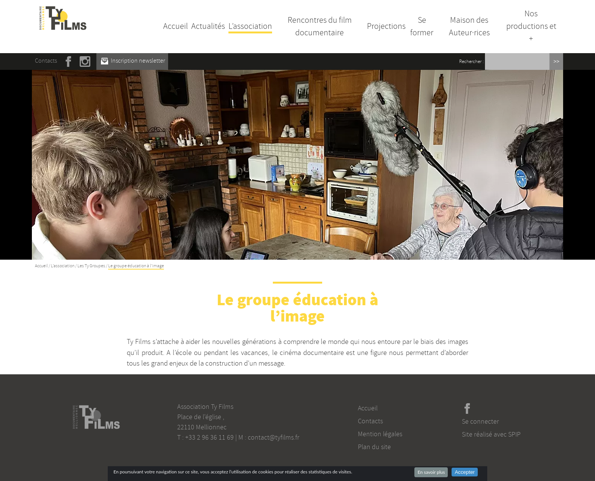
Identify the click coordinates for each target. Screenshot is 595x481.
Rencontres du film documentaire (320, 26)
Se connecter (480, 421)
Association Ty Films (205, 406)
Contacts (46, 61)
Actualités (208, 26)
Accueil (175, 26)
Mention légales (380, 434)
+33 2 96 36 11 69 (209, 437)
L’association (250, 26)
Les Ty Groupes (91, 266)
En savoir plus (431, 472)
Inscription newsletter (133, 61)
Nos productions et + (531, 26)
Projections (386, 26)
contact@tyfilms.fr (273, 437)
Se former (421, 26)
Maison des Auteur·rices (469, 26)
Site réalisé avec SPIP (491, 434)
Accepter (465, 472)
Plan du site (374, 447)
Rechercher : (471, 61)
